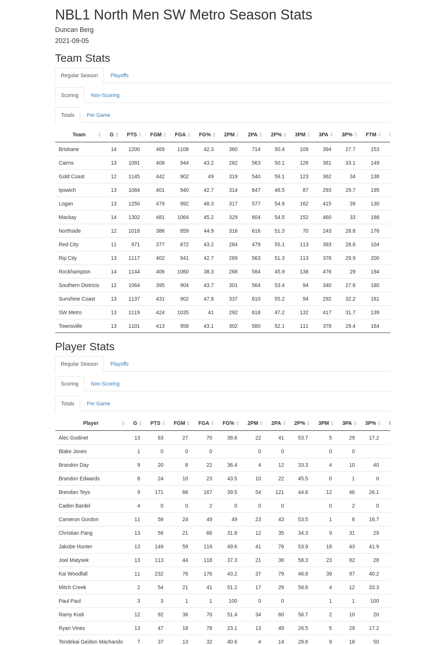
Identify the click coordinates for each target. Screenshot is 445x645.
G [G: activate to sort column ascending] (112, 134)
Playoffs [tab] (119, 75)
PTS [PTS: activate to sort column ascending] (132, 134)
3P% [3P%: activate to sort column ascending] (347, 134)
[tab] (141, 360)
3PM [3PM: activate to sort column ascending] (300, 134)
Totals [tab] (68, 115)
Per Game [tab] (98, 115)
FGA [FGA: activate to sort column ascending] (180, 134)
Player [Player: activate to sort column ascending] (91, 423)
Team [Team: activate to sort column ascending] (79, 134)
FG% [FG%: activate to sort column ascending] (205, 134)
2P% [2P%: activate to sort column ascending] (276, 134)
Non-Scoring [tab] (105, 95)
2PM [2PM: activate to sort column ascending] (229, 134)
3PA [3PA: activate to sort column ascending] (323, 134)
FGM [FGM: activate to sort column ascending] (156, 134)
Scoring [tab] (69, 95)
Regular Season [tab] (79, 75)
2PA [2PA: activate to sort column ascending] (252, 134)
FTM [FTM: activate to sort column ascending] (371, 134)
